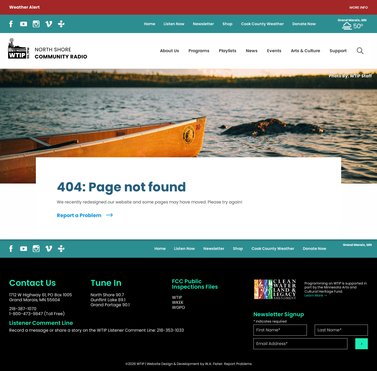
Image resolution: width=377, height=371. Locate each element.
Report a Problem (85, 215)
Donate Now (304, 23)
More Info (359, 7)
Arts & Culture (305, 51)
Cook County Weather (262, 23)
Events (274, 51)
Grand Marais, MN (352, 20)
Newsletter (203, 23)
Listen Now (174, 23)
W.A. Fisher (214, 364)
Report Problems (238, 364)
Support (338, 51)
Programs (198, 51)
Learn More (315, 295)
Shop (227, 23)
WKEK (178, 302)
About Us (169, 51)
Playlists (227, 51)
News (252, 51)
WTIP (177, 297)
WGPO (178, 307)
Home (149, 23)
